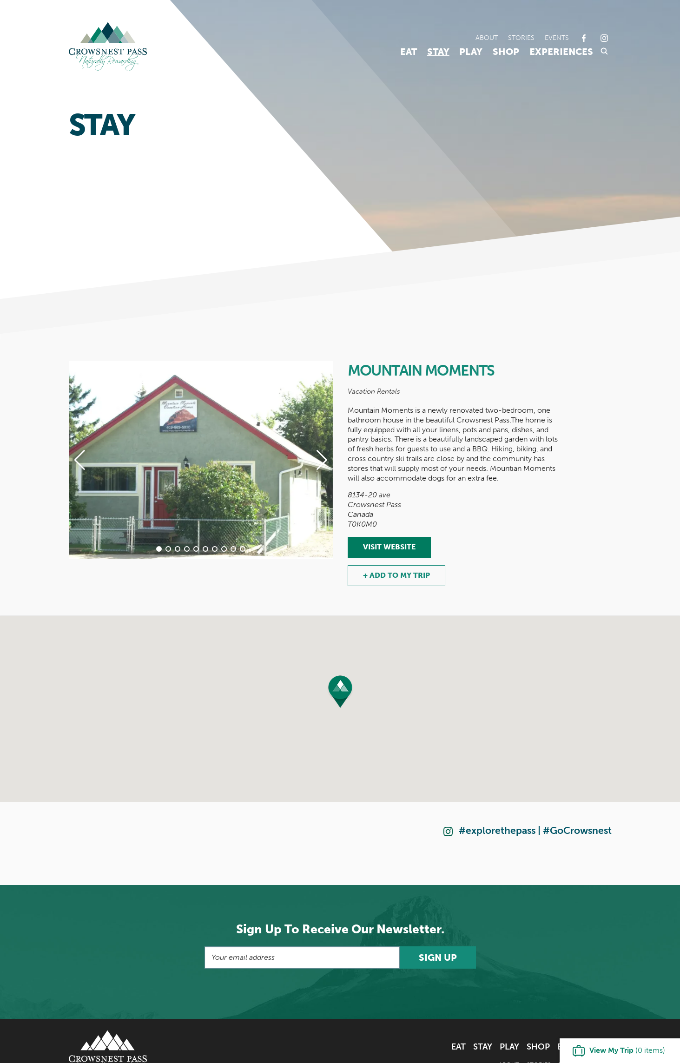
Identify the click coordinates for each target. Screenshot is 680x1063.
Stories (521, 37)
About (486, 37)
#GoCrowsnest (577, 830)
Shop (506, 51)
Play (470, 51)
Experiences (561, 51)
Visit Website (389, 546)
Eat (408, 51)
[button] (159, 549)
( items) (627, 1050)
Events (557, 37)
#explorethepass (497, 830)
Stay (438, 51)
